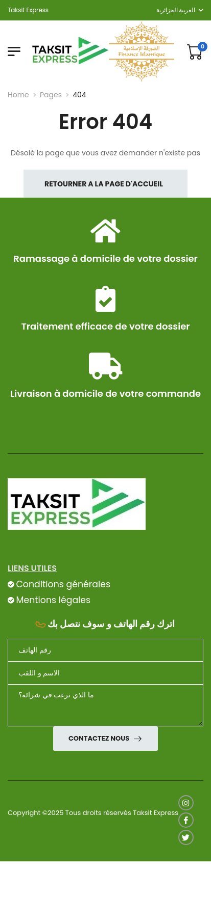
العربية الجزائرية (175, 10)
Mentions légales (53, 600)
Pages (51, 95)
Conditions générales (63, 584)
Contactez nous (99, 738)
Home (18, 95)
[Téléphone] (105, 650)
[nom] (105, 673)
